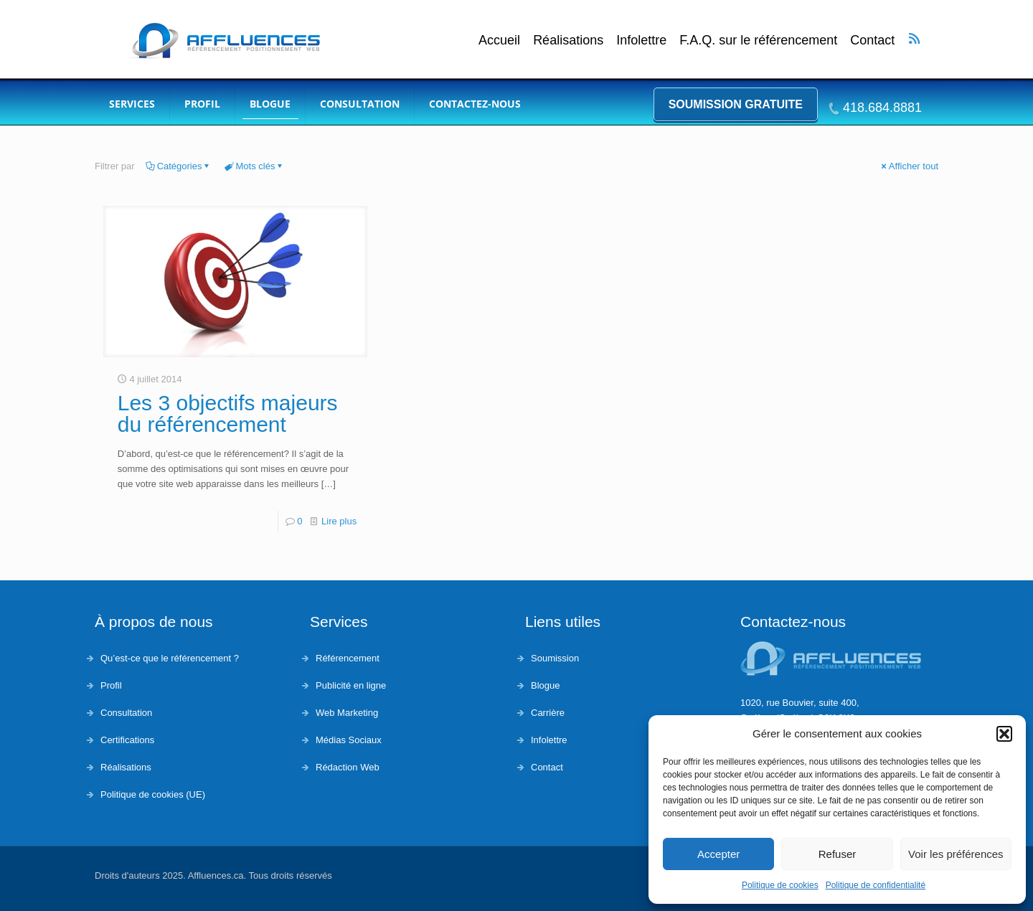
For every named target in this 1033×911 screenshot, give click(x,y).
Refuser (838, 854)
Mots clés (255, 166)
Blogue (545, 685)
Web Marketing (347, 712)
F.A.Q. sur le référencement (758, 40)
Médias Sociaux (349, 740)
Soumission (555, 658)
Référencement (347, 658)
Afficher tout (908, 166)
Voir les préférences (956, 854)
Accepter (718, 854)
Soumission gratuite (736, 104)
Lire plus (339, 521)
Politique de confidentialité (875, 885)
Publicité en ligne (351, 685)
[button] (1004, 734)
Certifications (127, 740)
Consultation (126, 712)
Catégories (179, 166)
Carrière (548, 712)
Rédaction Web (347, 767)
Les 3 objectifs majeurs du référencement (228, 413)
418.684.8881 (882, 107)
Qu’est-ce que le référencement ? (169, 658)
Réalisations (568, 40)
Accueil (499, 40)
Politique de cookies (780, 885)
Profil (111, 685)
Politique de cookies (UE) (152, 794)
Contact (872, 40)
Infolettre (641, 40)
